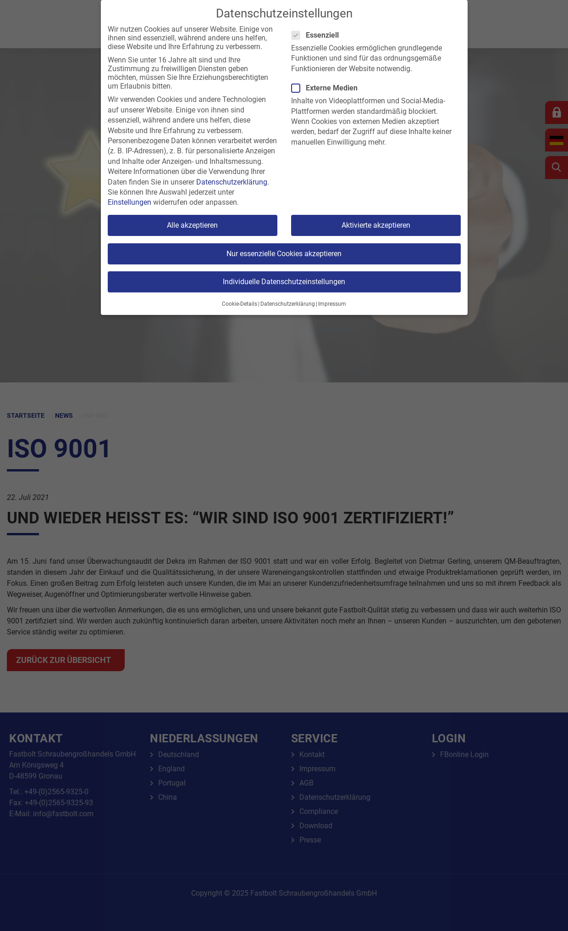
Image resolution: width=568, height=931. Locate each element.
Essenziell (318, 35)
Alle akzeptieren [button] (192, 225)
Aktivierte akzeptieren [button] (376, 225)
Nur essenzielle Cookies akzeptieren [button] (284, 253)
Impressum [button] (332, 304)
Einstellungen (129, 202)
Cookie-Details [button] (239, 304)
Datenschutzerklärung (231, 182)
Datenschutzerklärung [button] (287, 304)
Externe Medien (327, 88)
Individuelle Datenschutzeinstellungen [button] (284, 281)
